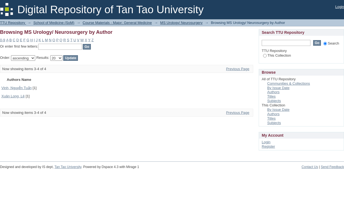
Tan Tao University (67, 167)
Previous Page (237, 69)
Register (268, 146)
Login (339, 7)
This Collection (277, 55)
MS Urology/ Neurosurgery (181, 23)
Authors (273, 92)
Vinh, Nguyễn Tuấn (16, 88)
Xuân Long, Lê (13, 96)
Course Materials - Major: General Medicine (117, 23)
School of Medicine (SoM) (53, 23)
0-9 (2, 40)
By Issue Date (278, 88)
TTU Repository (13, 23)
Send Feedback (332, 167)
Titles (271, 96)
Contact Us (310, 167)
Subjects (274, 101)
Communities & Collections (288, 83)
